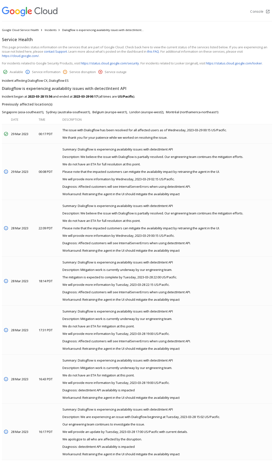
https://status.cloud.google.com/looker (234, 63)
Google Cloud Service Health (20, 30)
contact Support (55, 51)
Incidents (50, 30)
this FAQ (153, 51)
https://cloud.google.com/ (20, 56)
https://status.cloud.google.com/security (110, 63)
